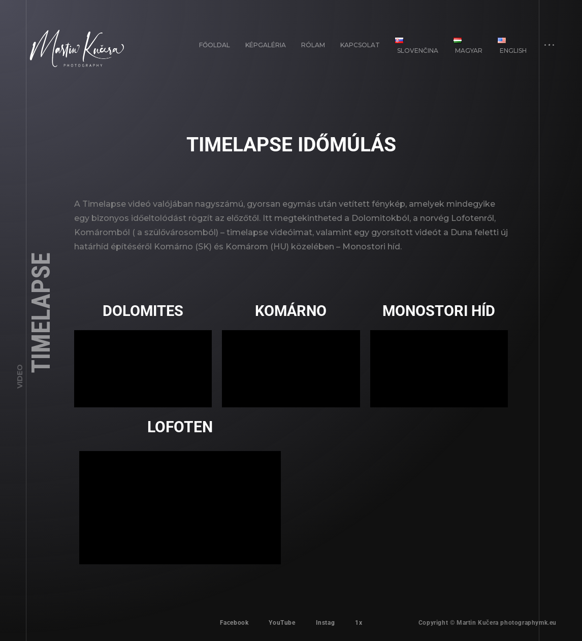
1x (358, 622)
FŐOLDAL (214, 45)
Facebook (234, 622)
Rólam (313, 45)
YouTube (282, 622)
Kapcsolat (360, 45)
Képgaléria (265, 45)
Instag (325, 622)
